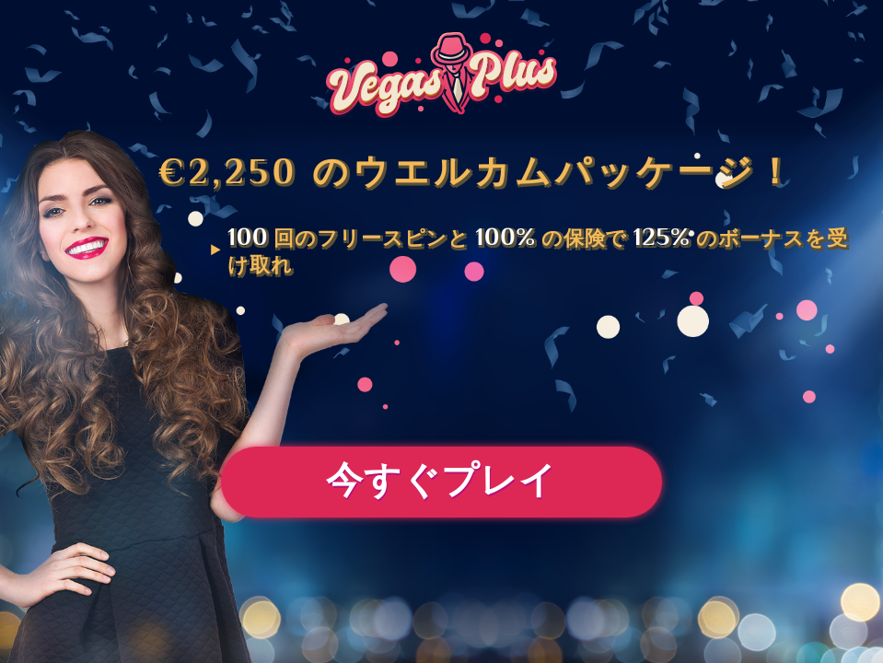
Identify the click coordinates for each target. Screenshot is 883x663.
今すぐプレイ (441, 484)
